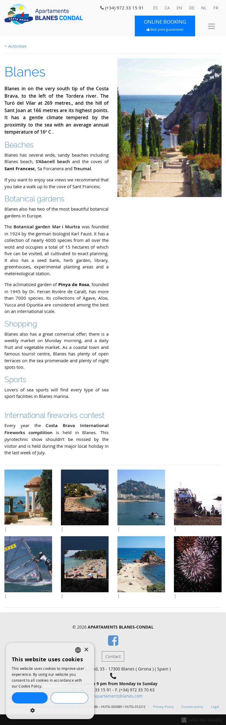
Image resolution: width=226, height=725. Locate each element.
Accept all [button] (29, 698)
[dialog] (50, 681)
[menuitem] (155, 8)
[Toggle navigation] (212, 26)
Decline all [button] (69, 698)
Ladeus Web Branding (205, 720)
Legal (215, 707)
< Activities (15, 46)
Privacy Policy (163, 707)
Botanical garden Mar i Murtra (47, 227)
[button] (50, 710)
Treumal (82, 168)
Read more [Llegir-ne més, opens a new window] (52, 686)
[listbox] (78, 650)
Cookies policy (192, 707)
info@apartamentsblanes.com (113, 696)
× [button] (86, 650)
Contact (113, 656)
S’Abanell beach (53, 161)
